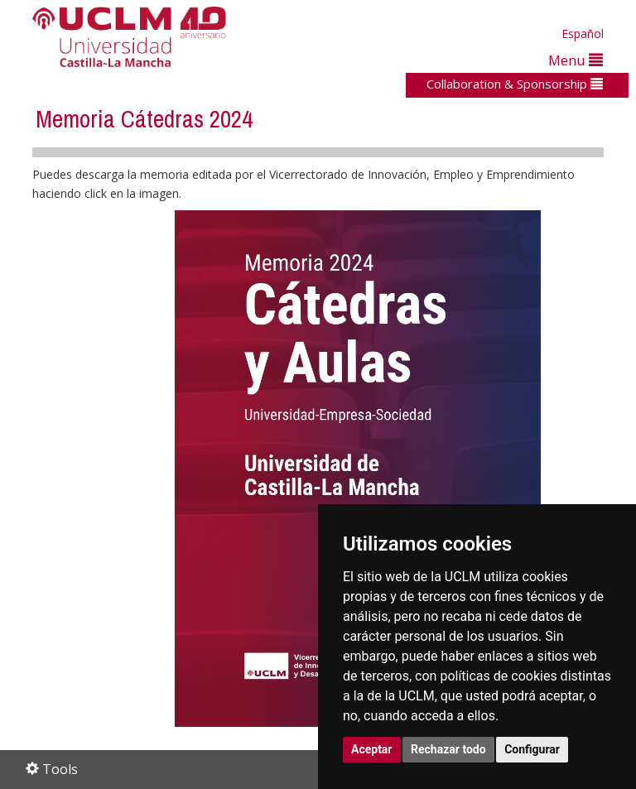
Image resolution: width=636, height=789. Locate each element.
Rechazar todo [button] (448, 749)
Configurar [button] (532, 749)
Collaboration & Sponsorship (514, 83)
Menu (575, 60)
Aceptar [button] (372, 749)
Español (582, 33)
